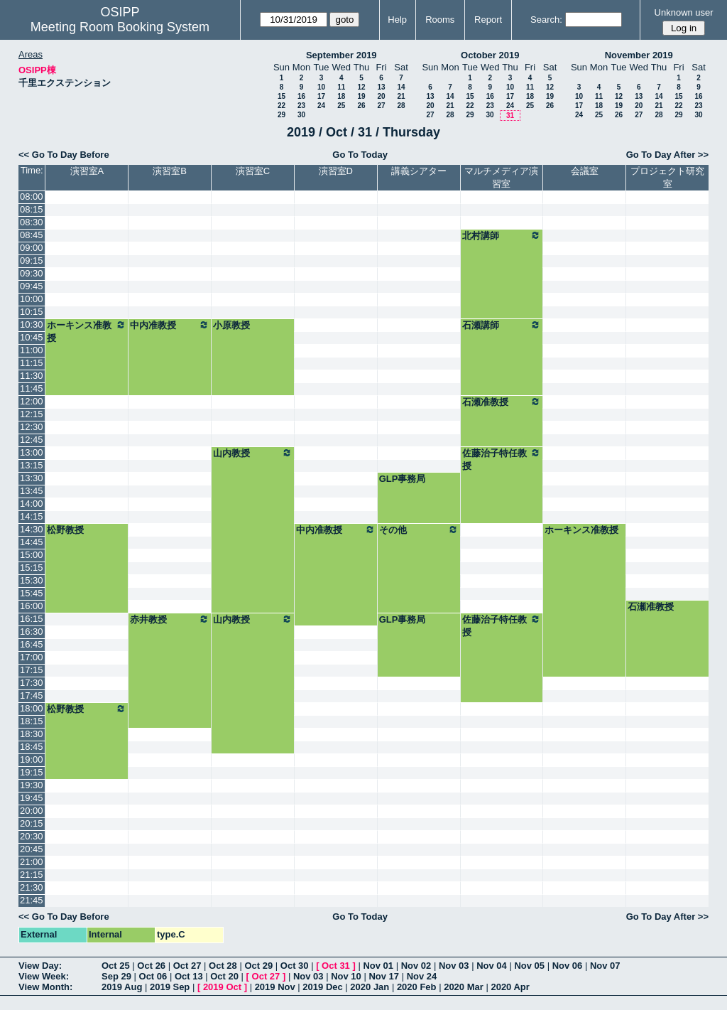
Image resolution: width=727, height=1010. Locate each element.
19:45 (31, 798)
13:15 (31, 465)
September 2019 (341, 55)
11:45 (31, 388)
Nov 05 (529, 965)
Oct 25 (116, 965)
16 (301, 96)
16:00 (31, 606)
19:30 (31, 785)
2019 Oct (222, 987)
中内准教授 (169, 325)
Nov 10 (346, 976)
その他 (419, 529)
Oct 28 (223, 965)
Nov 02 (416, 965)
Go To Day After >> (667, 154)
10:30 (31, 324)
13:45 (31, 490)
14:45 (31, 542)
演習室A (87, 171)
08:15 (31, 209)
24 (321, 105)
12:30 (31, 426)
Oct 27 (187, 965)
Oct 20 (224, 976)
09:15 (31, 260)
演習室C (253, 171)
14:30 (31, 529)
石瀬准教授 (502, 401)
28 (401, 105)
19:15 (31, 772)
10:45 (31, 337)
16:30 (31, 631)
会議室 (584, 171)
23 (301, 105)
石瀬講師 (502, 325)
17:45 (31, 695)
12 (361, 87)
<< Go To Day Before (63, 154)
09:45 (31, 286)
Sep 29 (116, 976)
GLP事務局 (402, 478)
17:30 (31, 682)
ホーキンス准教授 (86, 331)
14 (401, 87)
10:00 (31, 299)
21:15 (31, 874)
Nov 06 (567, 965)
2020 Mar (463, 987)
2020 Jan (369, 987)
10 (321, 87)
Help (397, 19)
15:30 (31, 580)
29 (281, 115)
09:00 (31, 247)
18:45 (31, 746)
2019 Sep (170, 987)
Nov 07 (605, 965)
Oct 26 (151, 965)
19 (361, 96)
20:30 (31, 836)
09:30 (31, 273)
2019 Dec (322, 987)
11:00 (31, 350)
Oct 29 (258, 965)
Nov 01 (378, 965)
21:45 (31, 900)
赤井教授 (169, 619)
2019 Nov (275, 987)
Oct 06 (153, 976)
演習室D (336, 171)
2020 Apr (510, 987)
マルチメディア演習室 (501, 177)
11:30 (31, 375)
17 (321, 96)
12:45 (31, 439)
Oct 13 (189, 976)
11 (341, 87)
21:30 (31, 887)
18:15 (31, 721)
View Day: (40, 965)
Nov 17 (383, 976)
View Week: (43, 976)
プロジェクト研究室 (667, 177)
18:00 (31, 708)
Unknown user (684, 12)
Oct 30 (294, 965)
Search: (546, 19)
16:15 (31, 618)
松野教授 (65, 530)
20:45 (31, 849)
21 (401, 96)
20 (381, 96)
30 (301, 115)
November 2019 (639, 55)
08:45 (31, 235)
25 (341, 105)
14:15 (31, 516)
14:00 (31, 503)
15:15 (31, 567)
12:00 (31, 401)
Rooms (439, 19)
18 (341, 96)
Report (488, 19)
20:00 (31, 810)
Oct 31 (336, 965)
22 (281, 105)
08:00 (31, 196)
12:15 (31, 414)
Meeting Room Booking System (120, 27)
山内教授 (253, 452)
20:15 (31, 823)
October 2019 (490, 55)
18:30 (31, 734)
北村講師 (502, 235)
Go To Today (360, 154)
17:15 (31, 670)
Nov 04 (491, 965)
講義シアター (419, 171)
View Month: (45, 987)
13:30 (31, 478)
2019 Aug (122, 987)
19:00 (31, 759)
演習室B (170, 171)
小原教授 (231, 325)
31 (510, 115)
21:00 (31, 861)
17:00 (31, 657)
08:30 (31, 222)
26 (361, 105)
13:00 (31, 452)
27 (381, 105)
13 (381, 87)
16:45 (31, 644)
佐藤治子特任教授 (502, 459)
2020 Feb (417, 987)
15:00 (31, 554)
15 (281, 96)
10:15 (31, 311)
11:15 (31, 363)
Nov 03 (454, 965)
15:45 (31, 593)
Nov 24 (422, 976)
